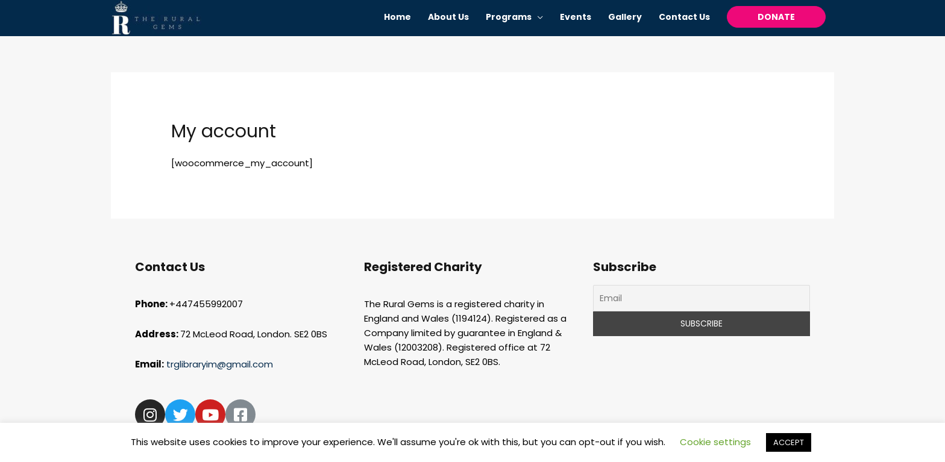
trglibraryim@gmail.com (220, 364)
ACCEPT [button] (788, 442)
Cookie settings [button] (715, 441)
